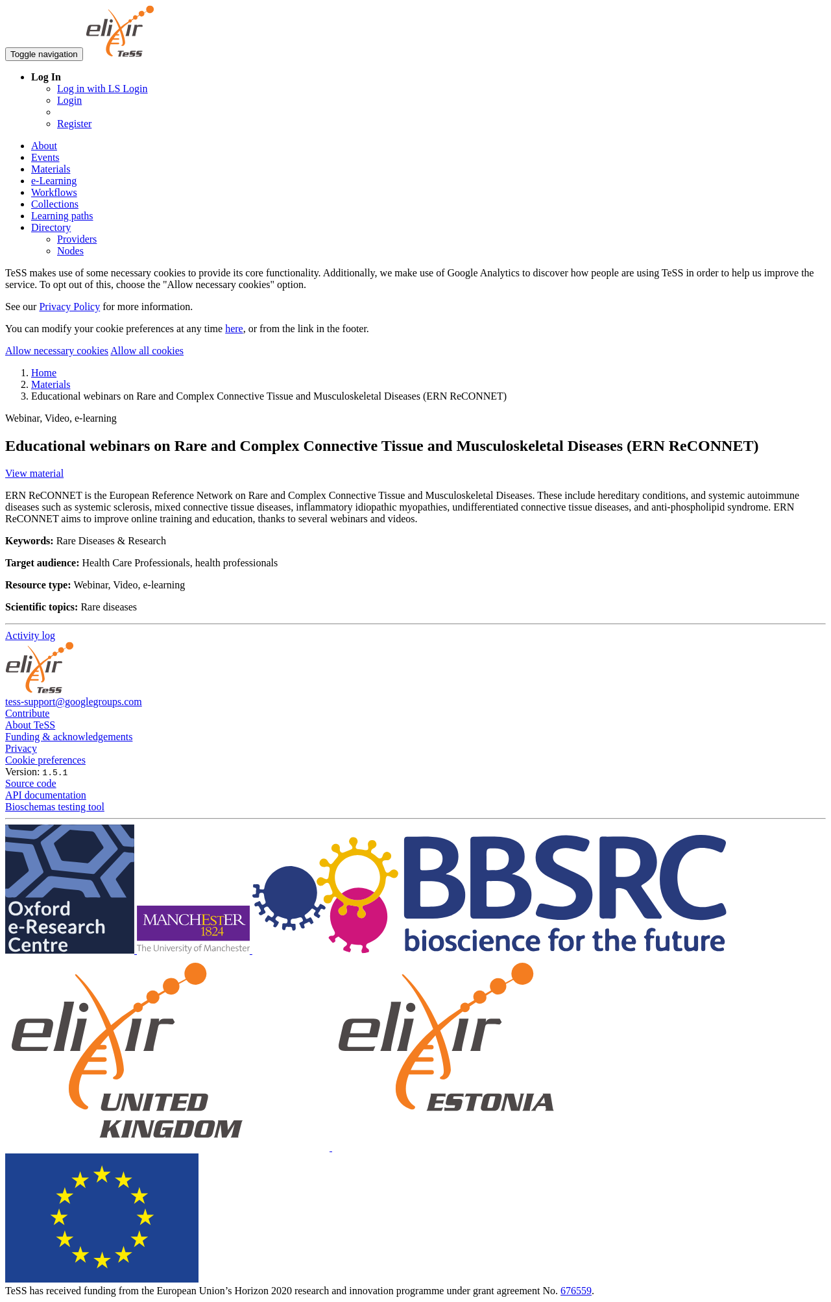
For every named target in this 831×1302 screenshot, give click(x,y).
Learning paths (62, 215)
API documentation (45, 795)
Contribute (27, 713)
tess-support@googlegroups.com (73, 701)
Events (45, 157)
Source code (30, 783)
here (234, 328)
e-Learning (54, 180)
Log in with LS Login (102, 88)
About (44, 145)
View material (34, 473)
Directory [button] (51, 227)
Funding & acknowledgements (68, 736)
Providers (77, 239)
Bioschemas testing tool (54, 806)
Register (74, 123)
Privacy (21, 748)
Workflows (54, 192)
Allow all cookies (147, 350)
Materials (50, 169)
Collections (54, 204)
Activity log (30, 635)
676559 (576, 1290)
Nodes (70, 250)
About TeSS (30, 724)
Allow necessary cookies (56, 350)
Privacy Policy (69, 306)
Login (69, 100)
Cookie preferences (45, 760)
